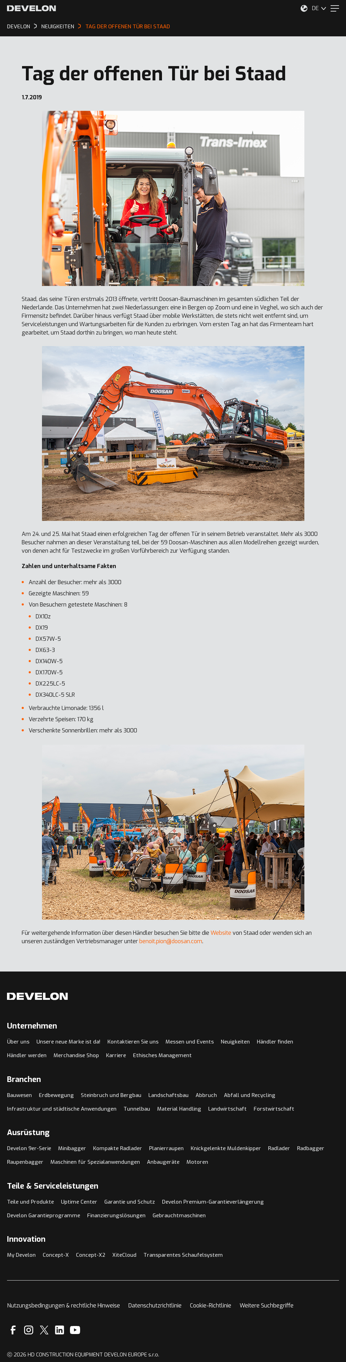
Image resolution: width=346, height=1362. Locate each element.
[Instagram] (28, 1330)
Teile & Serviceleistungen (52, 1186)
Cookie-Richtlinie (210, 1305)
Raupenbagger (25, 1162)
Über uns (18, 1041)
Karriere (116, 1055)
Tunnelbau (136, 1108)
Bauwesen (19, 1095)
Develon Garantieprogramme (43, 1215)
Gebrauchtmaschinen (179, 1215)
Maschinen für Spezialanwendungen (95, 1162)
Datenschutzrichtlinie (155, 1305)
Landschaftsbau (168, 1095)
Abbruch (206, 1095)
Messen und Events (189, 1041)
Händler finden (275, 1041)
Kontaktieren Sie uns (132, 1041)
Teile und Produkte (30, 1201)
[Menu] (335, 8)
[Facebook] (13, 1330)
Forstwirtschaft (274, 1108)
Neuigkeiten (235, 1041)
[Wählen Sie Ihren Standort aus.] (304, 8)
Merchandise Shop (76, 1055)
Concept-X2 (90, 1255)
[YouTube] (75, 1330)
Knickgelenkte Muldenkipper (226, 1148)
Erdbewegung (56, 1095)
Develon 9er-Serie (29, 1148)
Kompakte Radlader (117, 1148)
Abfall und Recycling (249, 1095)
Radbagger (310, 1148)
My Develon (21, 1255)
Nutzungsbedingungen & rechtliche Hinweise (63, 1305)
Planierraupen (166, 1148)
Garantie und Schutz (129, 1201)
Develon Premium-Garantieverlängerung (213, 1201)
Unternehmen (32, 1026)
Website (221, 933)
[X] (44, 1330)
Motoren (197, 1162)
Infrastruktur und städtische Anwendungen (61, 1108)
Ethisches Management (162, 1055)
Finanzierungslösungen (116, 1215)
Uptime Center (79, 1201)
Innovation (26, 1239)
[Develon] (31, 8)
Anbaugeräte (163, 1162)
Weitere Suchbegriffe (267, 1305)
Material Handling (179, 1108)
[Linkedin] (60, 1330)
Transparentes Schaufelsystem (183, 1255)
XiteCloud (124, 1255)
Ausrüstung (28, 1132)
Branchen (24, 1079)
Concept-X (56, 1255)
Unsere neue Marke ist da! (68, 1041)
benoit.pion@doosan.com (170, 941)
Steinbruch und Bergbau (111, 1095)
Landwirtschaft (227, 1108)
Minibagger (72, 1148)
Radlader (279, 1148)
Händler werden (27, 1055)
